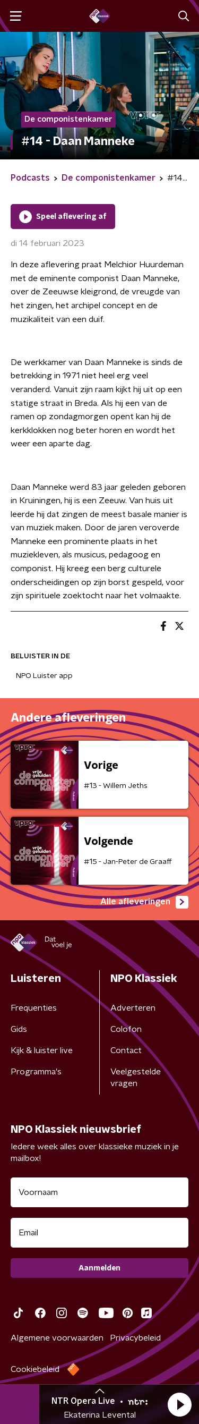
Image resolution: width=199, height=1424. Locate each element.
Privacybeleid (135, 1338)
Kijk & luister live (42, 1050)
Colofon (126, 1029)
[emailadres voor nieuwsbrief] (99, 1233)
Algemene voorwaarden (57, 1338)
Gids (19, 1029)
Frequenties (34, 1008)
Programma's (36, 1071)
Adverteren (132, 1008)
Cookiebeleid (35, 1369)
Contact (126, 1050)
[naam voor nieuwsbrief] (99, 1192)
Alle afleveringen (144, 902)
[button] (179, 1404)
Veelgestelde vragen (135, 1077)
